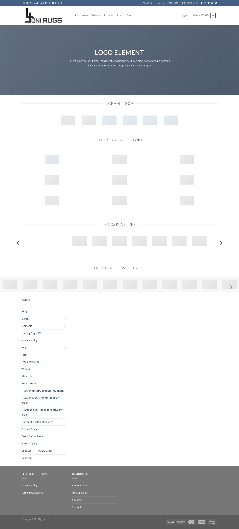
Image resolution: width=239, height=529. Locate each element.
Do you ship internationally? (37, 422)
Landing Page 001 (31, 333)
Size (119, 15)
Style (96, 15)
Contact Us (172, 3)
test (23, 354)
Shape (108, 15)
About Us (147, 3)
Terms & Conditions (32, 436)
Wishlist (25, 369)
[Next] (221, 243)
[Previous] (18, 243)
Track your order (31, 361)
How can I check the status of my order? (40, 400)
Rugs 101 (26, 347)
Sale (129, 15)
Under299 (26, 458)
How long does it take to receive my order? (42, 412)
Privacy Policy (29, 340)
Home (84, 15)
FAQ (159, 3)
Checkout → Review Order (36, 450)
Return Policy (29, 383)
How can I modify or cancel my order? (42, 390)
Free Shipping (29, 443)
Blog (24, 311)
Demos (25, 318)
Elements (26, 325)
